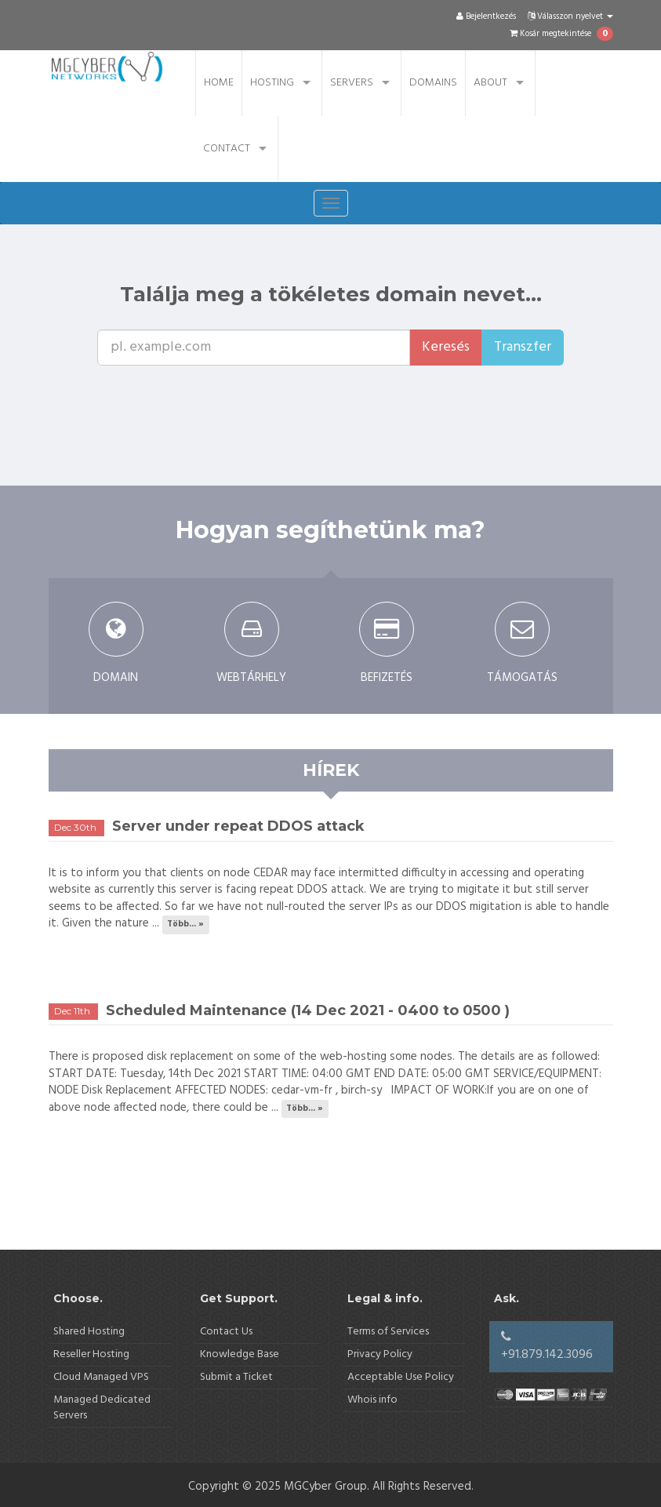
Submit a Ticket (236, 1377)
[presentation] (364, 396)
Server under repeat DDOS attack (238, 826)
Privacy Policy (379, 1354)
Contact (226, 149)
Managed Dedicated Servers (102, 1408)
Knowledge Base (239, 1354)
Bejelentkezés (486, 16)
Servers (351, 83)
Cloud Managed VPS (101, 1377)
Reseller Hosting (91, 1354)
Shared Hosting (89, 1332)
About (490, 83)
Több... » (185, 924)
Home (219, 83)
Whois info (372, 1400)
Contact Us (226, 1332)
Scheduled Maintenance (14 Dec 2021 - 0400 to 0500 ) (308, 1010)
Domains (433, 83)
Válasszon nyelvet (570, 16)
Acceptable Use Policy (400, 1377)
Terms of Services (388, 1332)
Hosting (272, 83)
